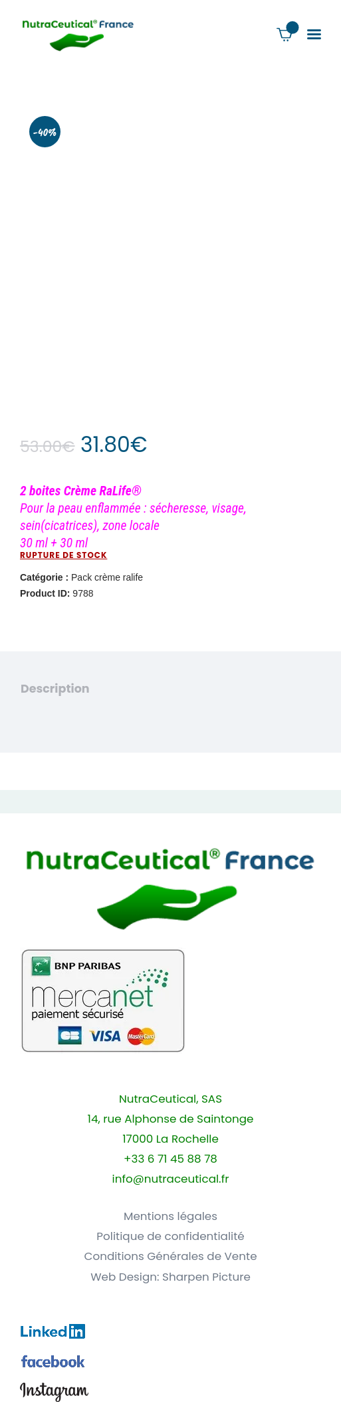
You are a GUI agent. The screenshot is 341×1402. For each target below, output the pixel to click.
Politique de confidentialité (170, 1236)
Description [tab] (55, 689)
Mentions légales (170, 1216)
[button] (314, 34)
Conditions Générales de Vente (170, 1256)
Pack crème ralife (107, 577)
